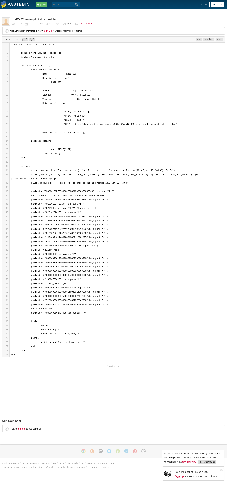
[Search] (77, 4)
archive (46, 463)
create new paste (10, 463)
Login (203, 4)
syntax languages (30, 463)
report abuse (94, 467)
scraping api (93, 463)
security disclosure (67, 467)
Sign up (217, 4)
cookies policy (29, 467)
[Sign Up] (168, 473)
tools (61, 463)
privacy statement (10, 467)
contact (107, 467)
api (82, 463)
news (104, 463)
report (219, 39)
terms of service (47, 467)
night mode (72, 463)
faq (54, 463)
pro (112, 463)
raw (199, 39)
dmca (82, 467)
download (208, 39)
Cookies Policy (189, 462)
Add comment (86, 24)
